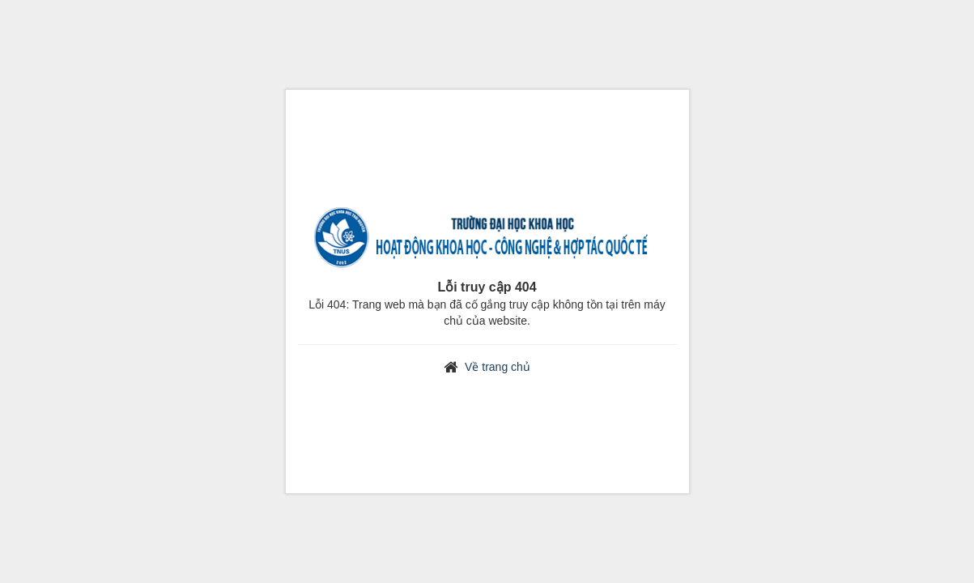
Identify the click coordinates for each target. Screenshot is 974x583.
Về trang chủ (497, 366)
